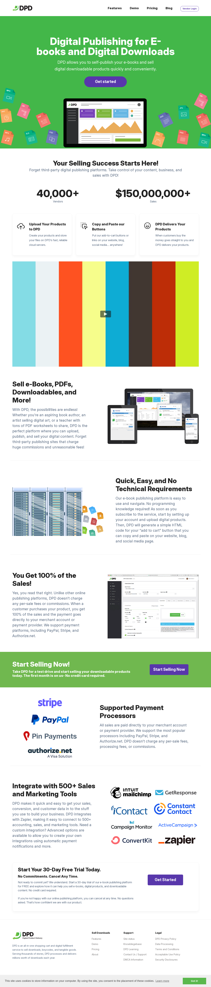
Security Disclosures (166, 959)
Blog (169, 8)
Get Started (165, 879)
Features (115, 8)
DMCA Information (133, 959)
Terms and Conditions (167, 949)
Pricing (152, 8)
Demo (134, 8)
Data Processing (164, 944)
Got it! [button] (194, 981)
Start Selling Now (169, 669)
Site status (129, 938)
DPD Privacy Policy (165, 938)
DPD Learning (130, 949)
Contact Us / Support (135, 954)
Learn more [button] (162, 980)
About (95, 954)
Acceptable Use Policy (167, 954)
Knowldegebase (132, 944)
